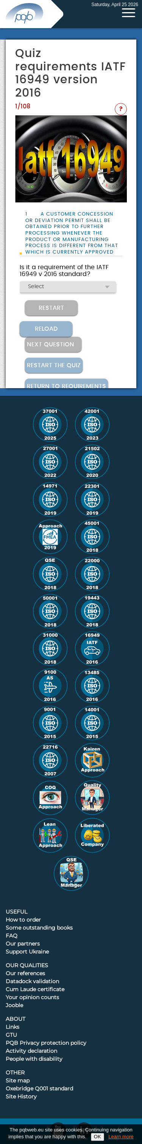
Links (12, 1027)
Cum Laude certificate (35, 990)
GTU (11, 1035)
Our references (25, 974)
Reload (46, 329)
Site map (18, 1081)
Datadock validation (32, 982)
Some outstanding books (39, 928)
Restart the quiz (54, 365)
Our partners (23, 944)
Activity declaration (31, 1051)
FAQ (11, 936)
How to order (23, 920)
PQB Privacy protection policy (46, 1043)
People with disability (34, 1059)
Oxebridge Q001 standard (39, 1089)
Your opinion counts (32, 998)
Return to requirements (66, 386)
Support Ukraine (27, 952)
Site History (21, 1097)
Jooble (14, 1006)
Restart (51, 308)
